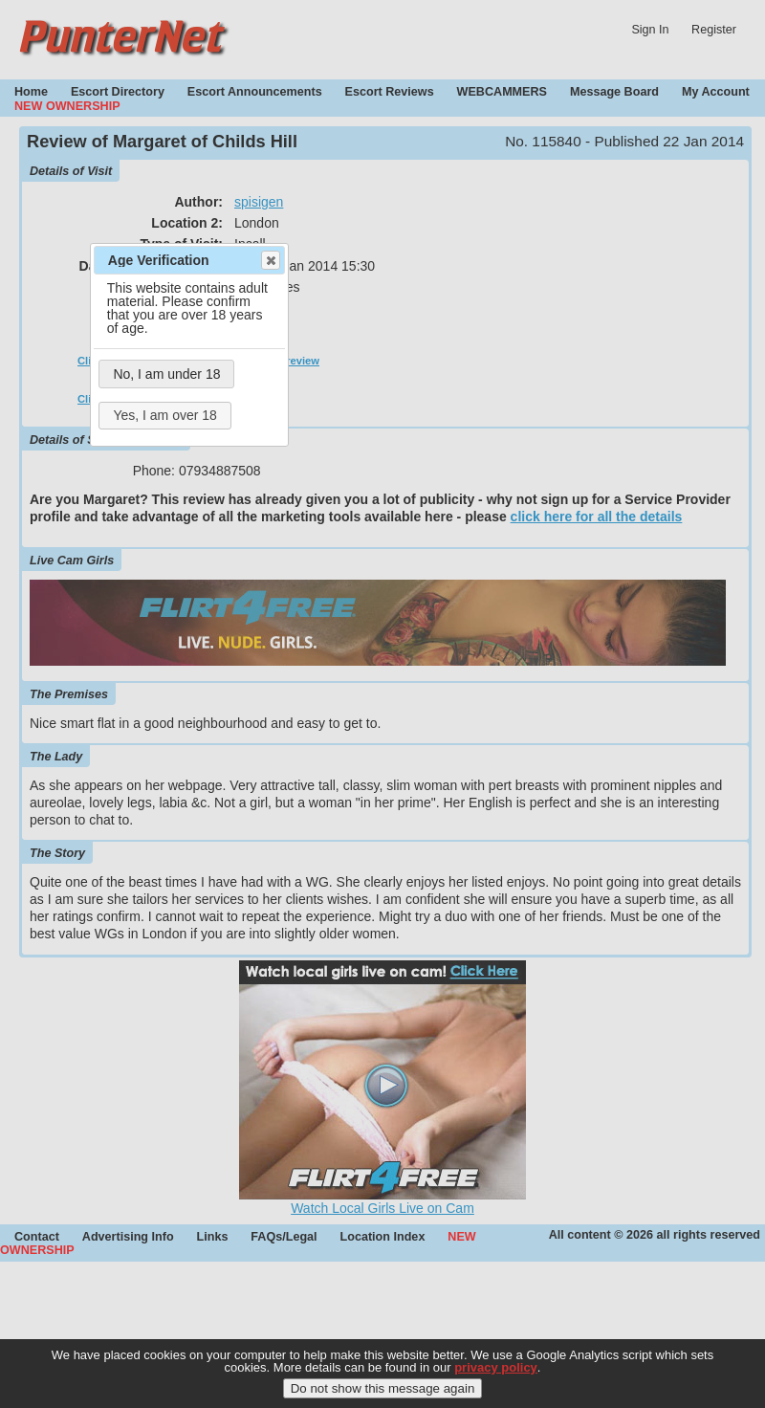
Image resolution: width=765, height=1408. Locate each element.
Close (269, 260)
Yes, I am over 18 (164, 415)
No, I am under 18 (166, 374)
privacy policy (495, 1376)
